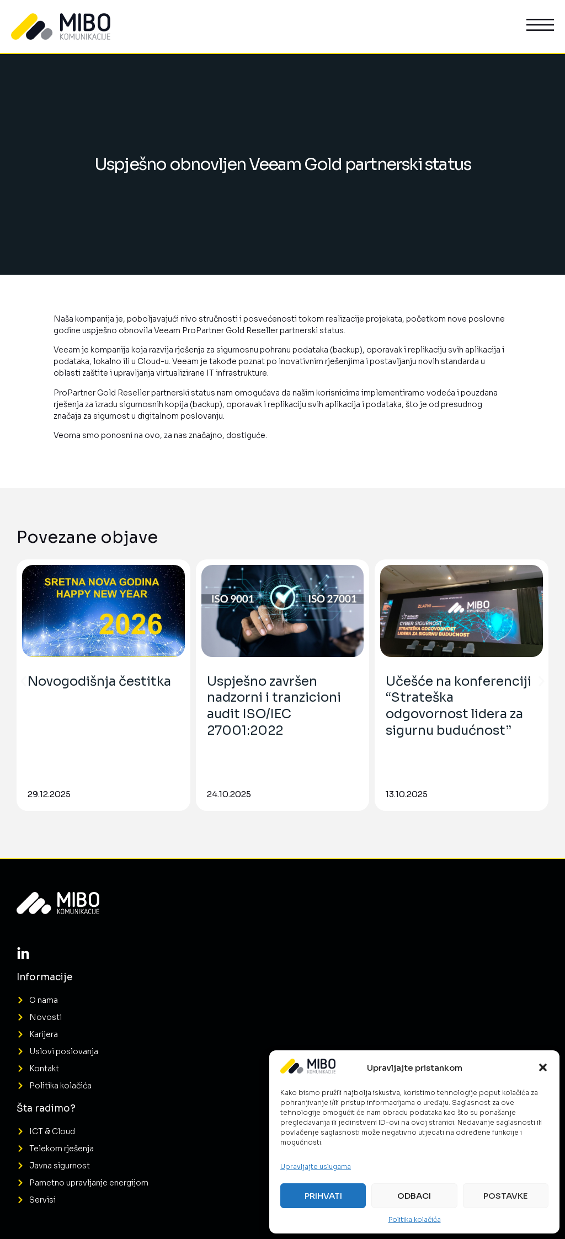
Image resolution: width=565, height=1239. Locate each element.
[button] (542, 1067)
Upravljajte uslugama (315, 1166)
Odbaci (414, 1195)
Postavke (505, 1195)
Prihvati (323, 1195)
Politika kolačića (414, 1219)
